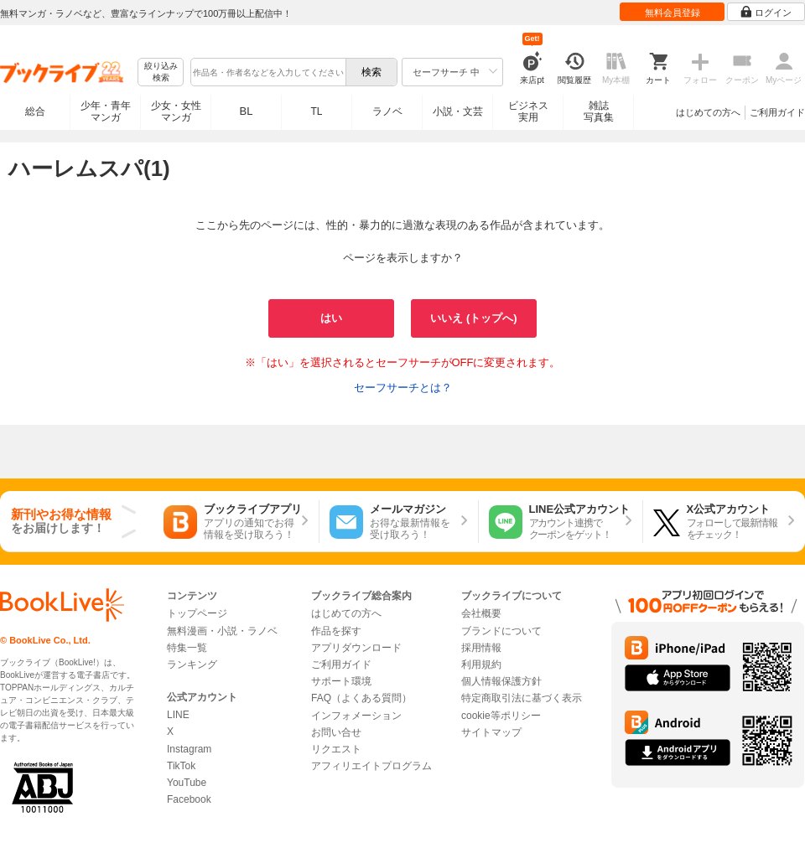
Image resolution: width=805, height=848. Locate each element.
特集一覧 (187, 648)
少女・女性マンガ (176, 111)
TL (316, 111)
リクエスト (336, 749)
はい (331, 318)
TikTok (181, 766)
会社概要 (481, 613)
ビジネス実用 (528, 111)
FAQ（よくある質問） (361, 698)
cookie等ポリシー (501, 715)
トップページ (197, 613)
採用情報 (481, 648)
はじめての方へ (708, 112)
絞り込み (161, 72)
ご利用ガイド (777, 112)
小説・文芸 (458, 111)
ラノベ (387, 111)
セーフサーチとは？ (403, 387)
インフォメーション (356, 715)
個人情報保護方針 (501, 681)
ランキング (192, 664)
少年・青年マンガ (105, 111)
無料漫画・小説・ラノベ (222, 631)
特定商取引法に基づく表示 (521, 698)
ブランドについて (501, 631)
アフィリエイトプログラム (371, 766)
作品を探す (336, 631)
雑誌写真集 (599, 111)
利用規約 (481, 664)
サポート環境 (341, 681)
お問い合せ (336, 732)
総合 (35, 111)
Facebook (189, 799)
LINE (178, 715)
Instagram (189, 749)
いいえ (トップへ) (473, 318)
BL (246, 111)
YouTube (186, 783)
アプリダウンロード (356, 648)
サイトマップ (491, 732)
